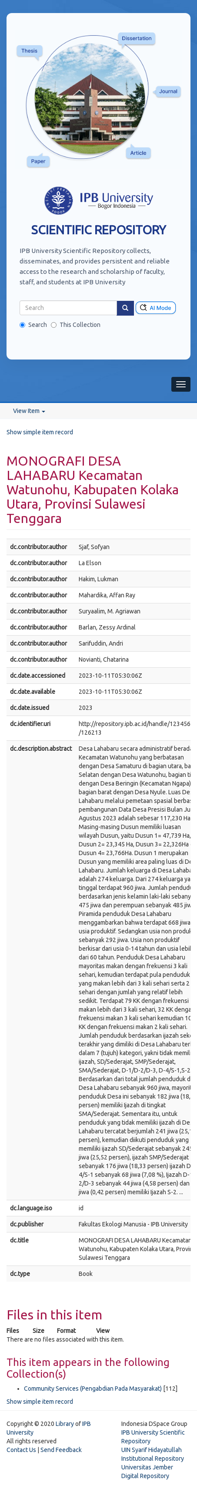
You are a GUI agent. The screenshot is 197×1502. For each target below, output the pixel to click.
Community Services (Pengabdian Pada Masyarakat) (93, 1388)
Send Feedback (61, 1449)
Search (33, 324)
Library (65, 1423)
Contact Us (21, 1449)
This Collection (75, 324)
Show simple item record (40, 432)
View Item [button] (29, 410)
